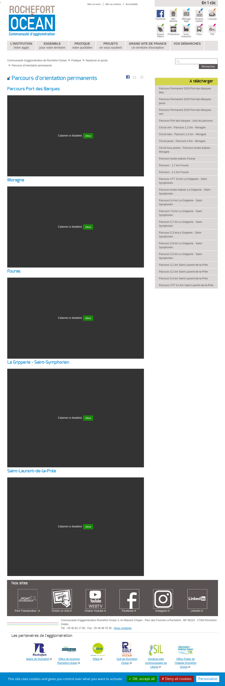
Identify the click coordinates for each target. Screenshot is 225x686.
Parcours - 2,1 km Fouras (174, 172)
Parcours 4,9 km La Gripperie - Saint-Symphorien (181, 245)
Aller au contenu (113, 4)
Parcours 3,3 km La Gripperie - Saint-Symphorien (181, 256)
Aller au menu (94, 4)
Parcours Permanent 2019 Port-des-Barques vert (185, 111)
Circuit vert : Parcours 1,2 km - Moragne (182, 127)
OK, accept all (142, 678)
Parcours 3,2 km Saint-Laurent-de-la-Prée (183, 271)
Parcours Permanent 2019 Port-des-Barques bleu (185, 90)
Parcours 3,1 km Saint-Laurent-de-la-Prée (183, 264)
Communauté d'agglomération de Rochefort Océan (37, 60)
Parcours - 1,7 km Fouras (174, 165)
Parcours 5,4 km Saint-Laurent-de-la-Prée (183, 278)
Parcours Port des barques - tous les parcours (186, 120)
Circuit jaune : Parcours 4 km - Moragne (182, 141)
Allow (88, 136)
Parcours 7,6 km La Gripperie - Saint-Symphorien (181, 213)
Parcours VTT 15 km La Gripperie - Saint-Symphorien (183, 180)
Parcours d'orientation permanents (32, 65)
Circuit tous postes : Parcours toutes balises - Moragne (185, 149)
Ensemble (52, 46)
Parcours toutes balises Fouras (177, 158)
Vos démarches (187, 43)
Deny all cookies (176, 678)
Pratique (82, 46)
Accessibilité (132, 4)
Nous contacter (123, 628)
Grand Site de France (148, 46)
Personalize (207, 678)
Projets (110, 46)
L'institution (21, 46)
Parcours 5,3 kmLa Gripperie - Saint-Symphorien (180, 234)
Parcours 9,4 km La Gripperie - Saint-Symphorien (181, 202)
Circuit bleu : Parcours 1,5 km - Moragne (182, 134)
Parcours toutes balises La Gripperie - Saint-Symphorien (185, 191)
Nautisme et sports (97, 60)
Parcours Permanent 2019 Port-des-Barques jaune (185, 101)
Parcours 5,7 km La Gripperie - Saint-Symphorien (181, 223)
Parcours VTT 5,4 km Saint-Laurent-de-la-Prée (186, 285)
